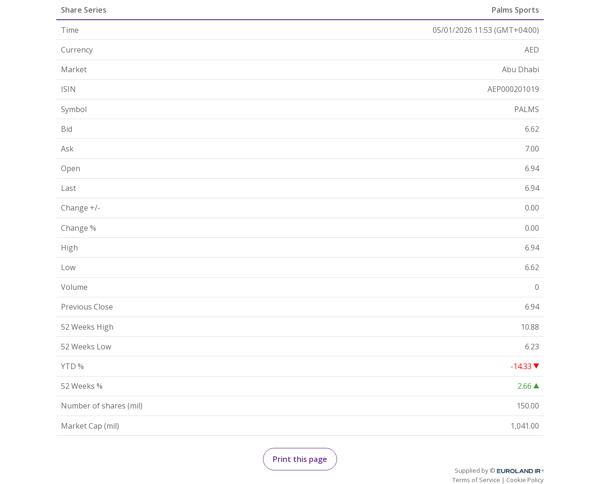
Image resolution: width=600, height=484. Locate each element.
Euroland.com (524, 471)
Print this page (300, 459)
